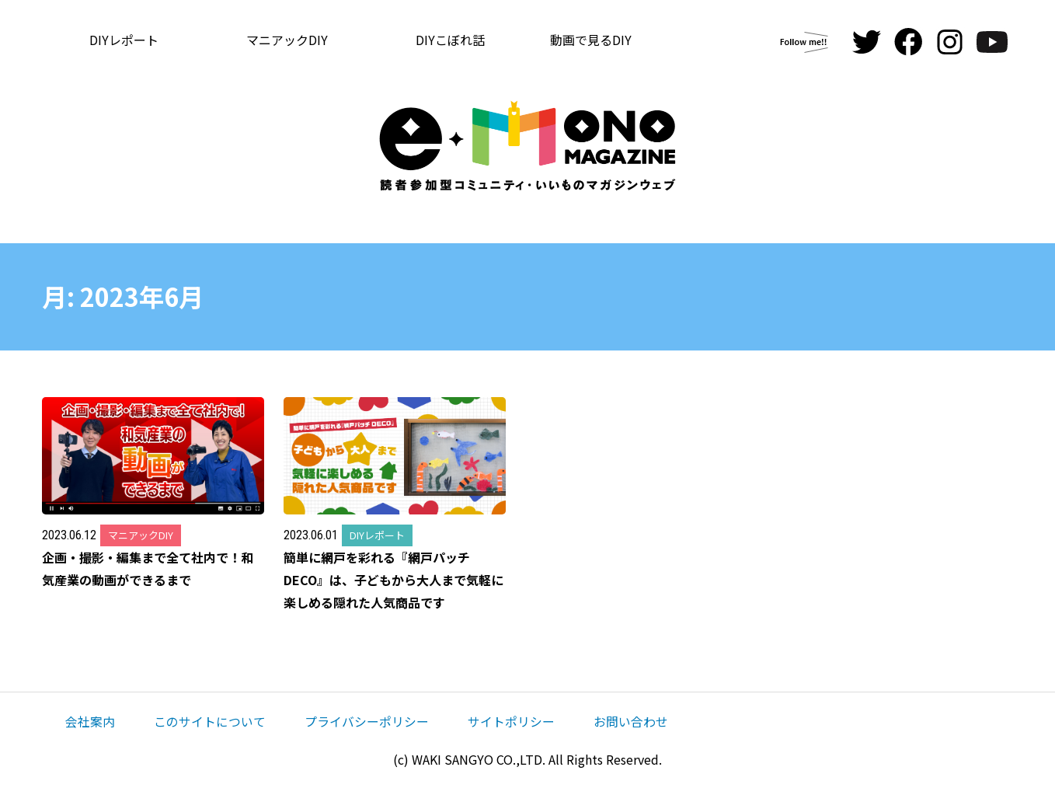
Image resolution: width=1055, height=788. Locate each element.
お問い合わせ (631, 721)
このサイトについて (210, 721)
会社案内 (90, 721)
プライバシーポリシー (367, 721)
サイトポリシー (511, 721)
